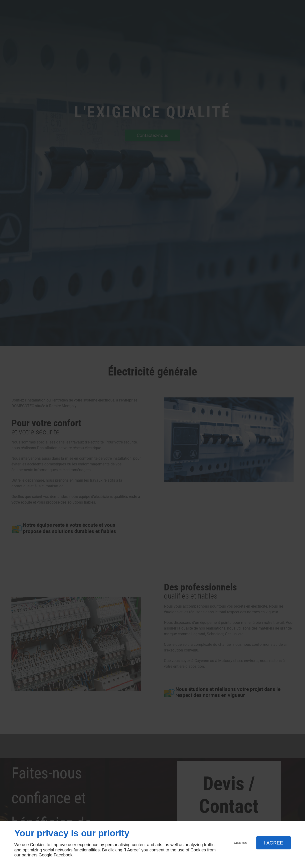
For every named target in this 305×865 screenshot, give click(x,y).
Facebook (63, 855)
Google (45, 855)
